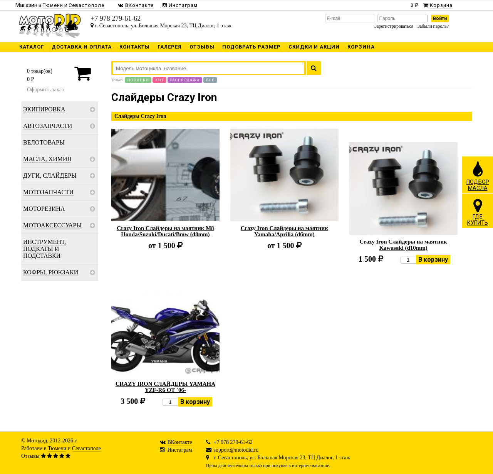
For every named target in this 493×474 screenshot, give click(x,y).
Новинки (138, 80)
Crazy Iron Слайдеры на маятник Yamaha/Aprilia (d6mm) (284, 231)
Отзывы (30, 456)
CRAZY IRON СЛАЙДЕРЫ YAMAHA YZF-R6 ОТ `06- (165, 387)
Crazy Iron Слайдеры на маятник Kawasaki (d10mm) (403, 245)
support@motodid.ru (236, 450)
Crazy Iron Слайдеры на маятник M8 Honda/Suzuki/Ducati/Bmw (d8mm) (165, 231)
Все (210, 80)
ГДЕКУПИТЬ (477, 212)
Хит (159, 80)
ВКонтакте (180, 442)
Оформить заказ (45, 89)
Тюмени (57, 448)
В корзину (433, 259)
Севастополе (86, 448)
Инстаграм (180, 450)
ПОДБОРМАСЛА (477, 175)
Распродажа (185, 80)
